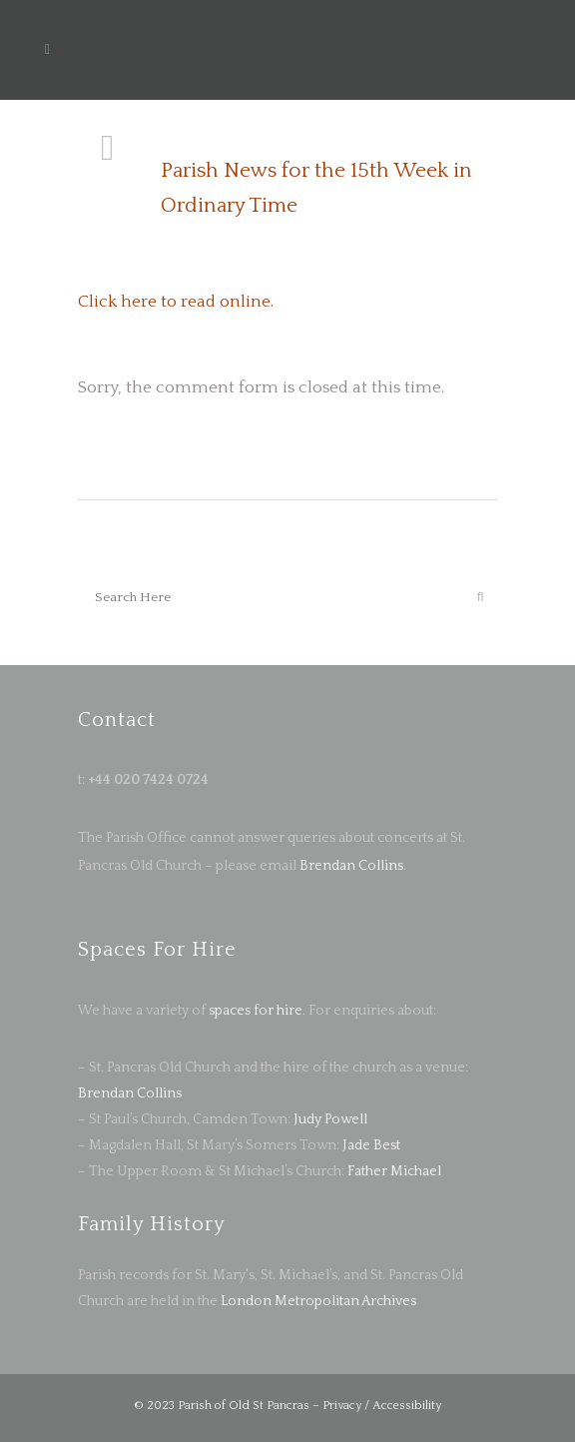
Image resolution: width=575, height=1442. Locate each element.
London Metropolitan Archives (318, 1301)
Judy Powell (330, 1119)
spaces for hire (255, 1011)
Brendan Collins (349, 866)
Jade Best (371, 1145)
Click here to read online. (176, 302)
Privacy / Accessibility (381, 1405)
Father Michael (394, 1171)
